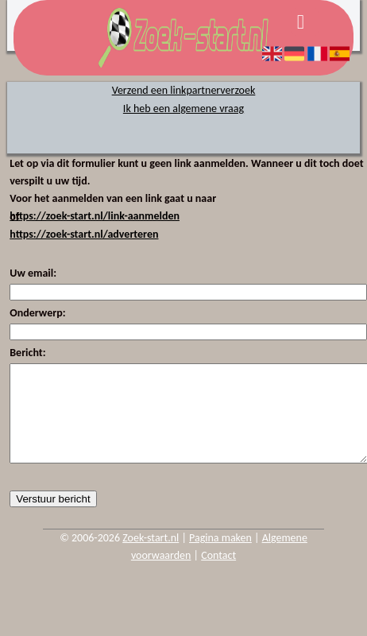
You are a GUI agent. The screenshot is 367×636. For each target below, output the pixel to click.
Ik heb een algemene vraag (183, 108)
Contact (218, 574)
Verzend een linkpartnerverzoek (184, 90)
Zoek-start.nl (150, 557)
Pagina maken (220, 557)
